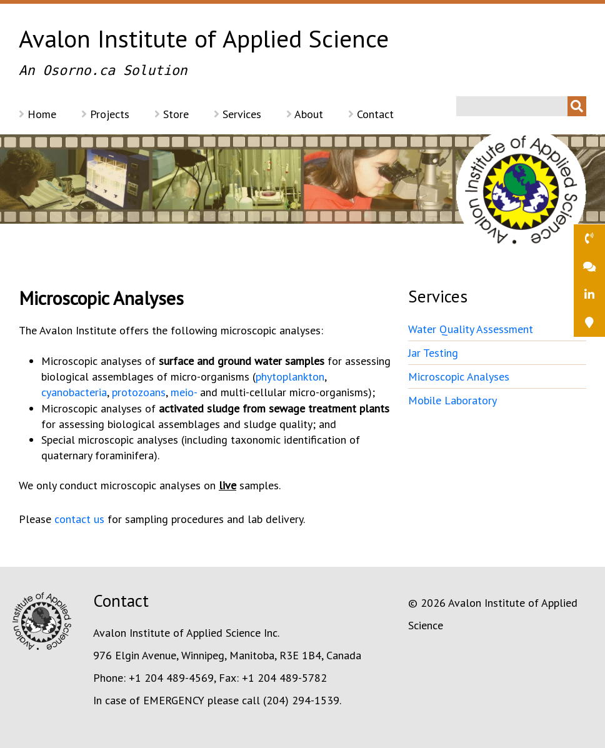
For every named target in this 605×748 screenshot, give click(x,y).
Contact (371, 114)
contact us (79, 519)
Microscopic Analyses (458, 376)
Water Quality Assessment (470, 329)
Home (37, 114)
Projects (105, 114)
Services (237, 114)
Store (171, 114)
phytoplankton (290, 376)
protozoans (139, 392)
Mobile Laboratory (452, 400)
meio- (184, 392)
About (304, 114)
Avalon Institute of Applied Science (302, 53)
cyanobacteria (74, 392)
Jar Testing (433, 353)
